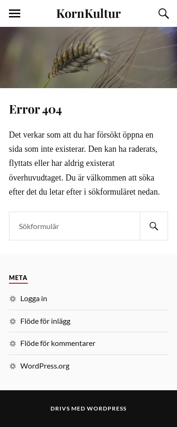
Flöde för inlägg (45, 320)
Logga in (33, 298)
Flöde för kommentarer (57, 342)
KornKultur (88, 13)
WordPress (106, 408)
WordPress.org (44, 365)
